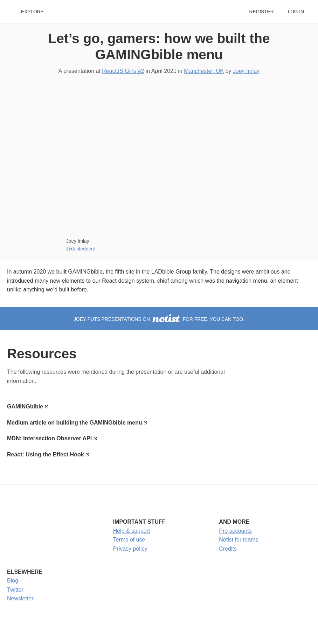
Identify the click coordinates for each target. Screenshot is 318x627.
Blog (12, 581)
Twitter (15, 590)
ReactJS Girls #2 (123, 71)
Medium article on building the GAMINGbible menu (74, 423)
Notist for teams (238, 540)
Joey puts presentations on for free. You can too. (159, 319)
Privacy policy (130, 549)
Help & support (131, 531)
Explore (32, 11)
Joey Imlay (246, 71)
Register (261, 11)
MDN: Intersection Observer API (49, 438)
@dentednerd (80, 249)
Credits (228, 549)
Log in (296, 11)
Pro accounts (235, 531)
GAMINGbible (25, 406)
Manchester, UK (204, 71)
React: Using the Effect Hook (45, 454)
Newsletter (20, 598)
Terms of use (129, 540)
